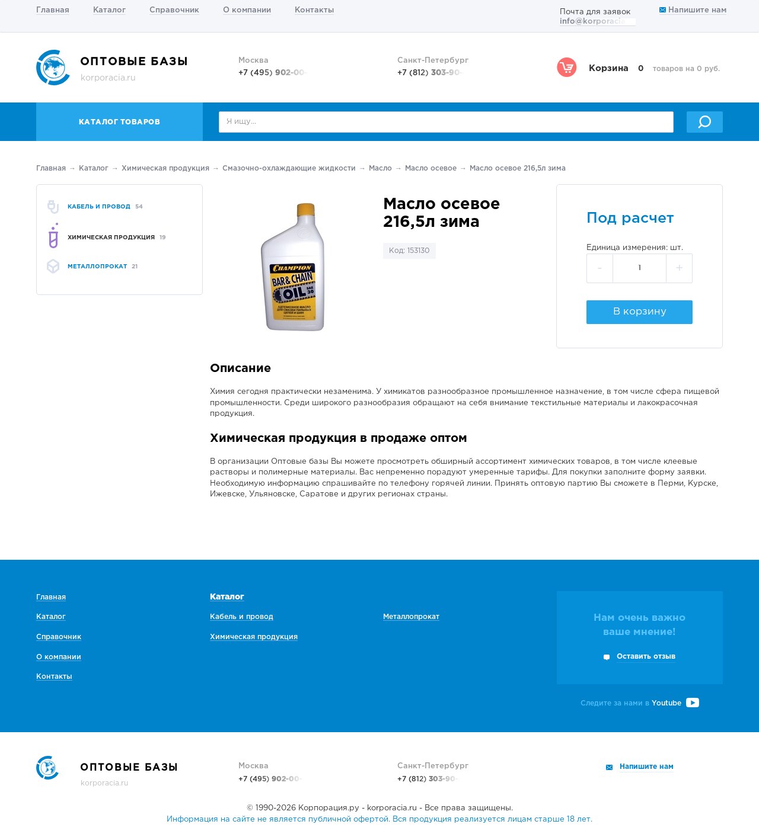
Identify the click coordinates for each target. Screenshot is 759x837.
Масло (380, 168)
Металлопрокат (411, 617)
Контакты (314, 10)
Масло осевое (431, 168)
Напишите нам (692, 10)
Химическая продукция (165, 168)
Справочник (174, 10)
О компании (247, 10)
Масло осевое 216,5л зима (518, 168)
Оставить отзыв (646, 656)
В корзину (639, 311)
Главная (52, 10)
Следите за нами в (640, 703)
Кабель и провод (241, 617)
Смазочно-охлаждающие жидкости (289, 168)
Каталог (109, 10)
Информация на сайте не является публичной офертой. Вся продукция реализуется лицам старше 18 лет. (379, 819)
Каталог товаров (120, 122)
